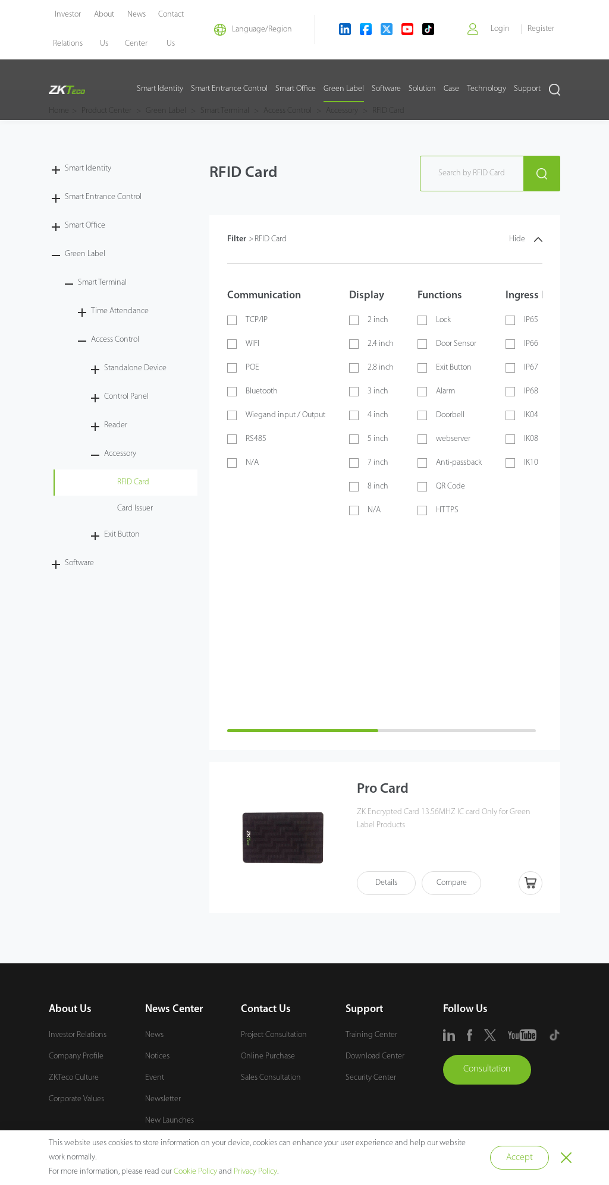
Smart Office (295, 89)
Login (499, 29)
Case (451, 89)
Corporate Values (76, 1099)
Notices (157, 1056)
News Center (174, 1009)
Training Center (371, 1034)
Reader (115, 425)
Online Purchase (268, 1056)
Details (386, 883)
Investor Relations (77, 1034)
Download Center (375, 1056)
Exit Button (122, 534)
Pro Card (383, 790)
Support (527, 89)
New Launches (169, 1120)
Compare (452, 883)
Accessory (120, 453)
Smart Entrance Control (229, 89)
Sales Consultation (271, 1077)
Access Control (115, 339)
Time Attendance (120, 311)
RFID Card (133, 482)
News (154, 1034)
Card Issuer (135, 508)
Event (154, 1077)
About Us (70, 1009)
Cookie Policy (195, 1171)
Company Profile (76, 1056)
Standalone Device (135, 368)
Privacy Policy (255, 1171)
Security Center (371, 1077)
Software (386, 89)
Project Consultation (274, 1034)
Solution (422, 89)
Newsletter (163, 1099)
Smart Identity (160, 89)
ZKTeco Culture (74, 1077)
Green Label (344, 89)
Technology (486, 89)
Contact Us (266, 1009)
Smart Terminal (102, 282)
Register (541, 29)
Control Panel (126, 396)
